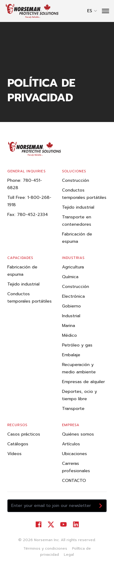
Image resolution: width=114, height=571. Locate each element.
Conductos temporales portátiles (84, 194)
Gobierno (71, 306)
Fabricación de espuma (77, 238)
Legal (69, 554)
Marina (68, 325)
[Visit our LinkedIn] (76, 524)
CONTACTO (74, 480)
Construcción (75, 180)
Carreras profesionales (76, 467)
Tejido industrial (78, 207)
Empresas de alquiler (83, 382)
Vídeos (14, 454)
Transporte (73, 408)
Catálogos (17, 444)
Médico (69, 335)
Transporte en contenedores (76, 221)
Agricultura (73, 267)
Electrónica (73, 296)
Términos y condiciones (45, 548)
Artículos (71, 444)
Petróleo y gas (77, 345)
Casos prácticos (23, 434)
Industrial (71, 316)
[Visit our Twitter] (51, 524)
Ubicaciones (74, 454)
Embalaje (71, 355)
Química (70, 277)
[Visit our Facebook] (38, 524)
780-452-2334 (32, 214)
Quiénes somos (78, 434)
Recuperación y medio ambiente (79, 368)
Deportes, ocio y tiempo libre (79, 395)
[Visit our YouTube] (63, 524)
